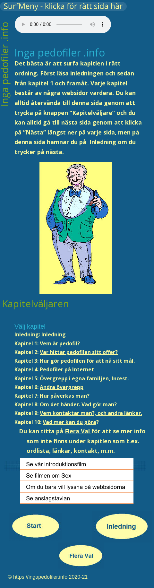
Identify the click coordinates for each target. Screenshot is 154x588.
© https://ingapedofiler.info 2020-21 (48, 577)
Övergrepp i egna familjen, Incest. (84, 378)
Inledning (53, 334)
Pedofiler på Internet (67, 369)
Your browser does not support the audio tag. (63, 24)
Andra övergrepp (61, 387)
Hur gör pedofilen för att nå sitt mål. (87, 360)
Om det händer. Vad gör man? (79, 404)
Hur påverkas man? (65, 395)
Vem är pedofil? (60, 343)
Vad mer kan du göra (69, 422)
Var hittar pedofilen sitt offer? (79, 352)
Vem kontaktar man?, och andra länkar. (91, 413)
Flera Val (78, 431)
